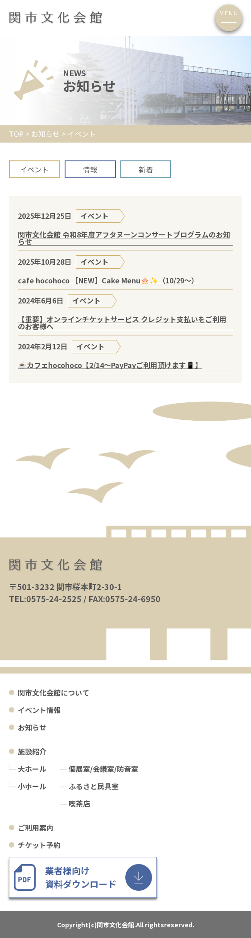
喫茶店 (79, 803)
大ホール (32, 768)
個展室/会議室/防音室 (103, 768)
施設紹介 (32, 751)
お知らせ (32, 727)
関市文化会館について (53, 692)
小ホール (32, 786)
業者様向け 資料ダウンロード (80, 877)
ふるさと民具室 (94, 786)
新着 (146, 169)
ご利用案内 (35, 827)
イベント (34, 169)
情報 (90, 169)
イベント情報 (39, 710)
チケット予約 (39, 845)
